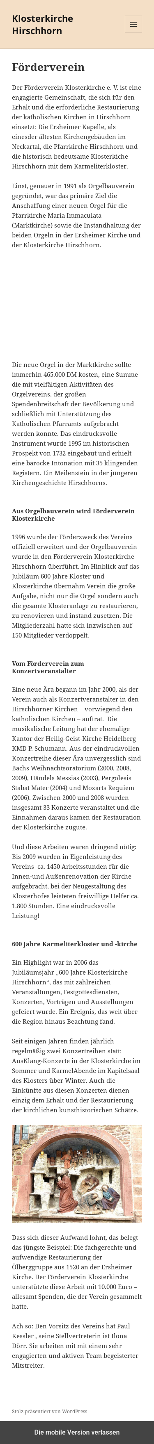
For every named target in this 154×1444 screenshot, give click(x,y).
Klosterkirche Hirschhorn (42, 24)
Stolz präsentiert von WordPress (49, 1411)
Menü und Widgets (133, 32)
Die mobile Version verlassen (77, 1432)
